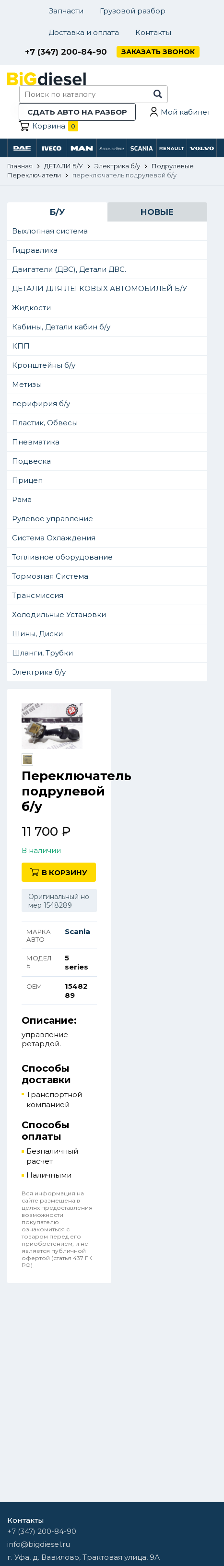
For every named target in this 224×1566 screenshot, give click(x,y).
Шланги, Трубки (42, 652)
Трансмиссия (37, 595)
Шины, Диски (37, 633)
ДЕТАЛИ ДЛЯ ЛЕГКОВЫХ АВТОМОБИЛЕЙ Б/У (99, 288)
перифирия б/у (41, 403)
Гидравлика (35, 250)
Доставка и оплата (83, 32)
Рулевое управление (52, 518)
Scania (77, 931)
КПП (21, 346)
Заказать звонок (158, 51)
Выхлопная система (50, 230)
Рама (22, 499)
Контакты (153, 32)
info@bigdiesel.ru (38, 1544)
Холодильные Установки (59, 614)
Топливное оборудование (62, 556)
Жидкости (31, 307)
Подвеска (31, 461)
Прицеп (27, 480)
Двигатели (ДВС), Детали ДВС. (69, 269)
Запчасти (66, 10)
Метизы (27, 384)
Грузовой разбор (132, 10)
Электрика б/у (39, 672)
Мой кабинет (186, 112)
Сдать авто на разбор (77, 112)
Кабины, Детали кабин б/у (61, 326)
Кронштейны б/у (43, 365)
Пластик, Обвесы (45, 422)
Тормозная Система (50, 576)
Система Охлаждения (53, 537)
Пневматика (35, 441)
